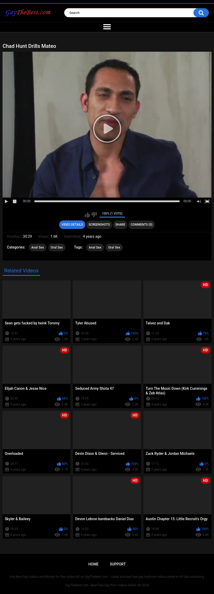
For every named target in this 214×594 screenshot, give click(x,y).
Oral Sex (57, 247)
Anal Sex (37, 247)
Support (118, 564)
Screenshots (99, 224)
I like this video (87, 214)
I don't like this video (94, 214)
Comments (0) (142, 224)
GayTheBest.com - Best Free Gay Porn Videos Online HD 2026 (107, 585)
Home (93, 564)
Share (120, 224)
